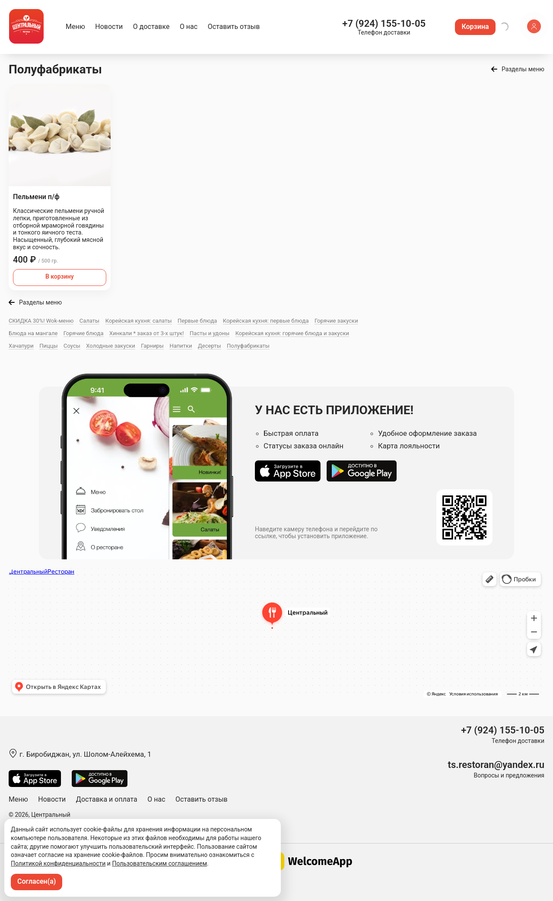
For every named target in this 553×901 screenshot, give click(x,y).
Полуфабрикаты (248, 346)
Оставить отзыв (234, 26)
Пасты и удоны (209, 333)
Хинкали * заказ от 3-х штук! (146, 333)
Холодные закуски (110, 346)
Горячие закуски (336, 320)
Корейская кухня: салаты (138, 320)
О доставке (151, 26)
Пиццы (48, 346)
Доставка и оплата (106, 799)
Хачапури (21, 346)
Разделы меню (523, 69)
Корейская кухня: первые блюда (266, 320)
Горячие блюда (84, 333)
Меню (75, 26)
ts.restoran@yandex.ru (496, 764)
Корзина (475, 26)
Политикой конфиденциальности (58, 863)
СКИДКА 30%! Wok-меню (41, 320)
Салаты (89, 320)
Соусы (72, 346)
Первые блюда (197, 320)
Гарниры (152, 346)
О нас (188, 26)
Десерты (209, 346)
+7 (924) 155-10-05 (384, 23)
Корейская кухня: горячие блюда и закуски (292, 333)
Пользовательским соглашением (159, 863)
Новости (109, 26)
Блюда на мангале (33, 333)
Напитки (180, 346)
